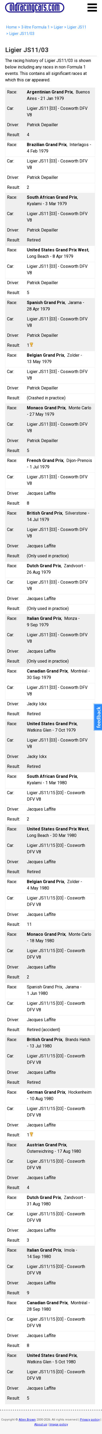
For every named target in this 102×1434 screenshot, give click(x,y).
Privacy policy (90, 1419)
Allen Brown (27, 1419)
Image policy (58, 1424)
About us (40, 1424)
